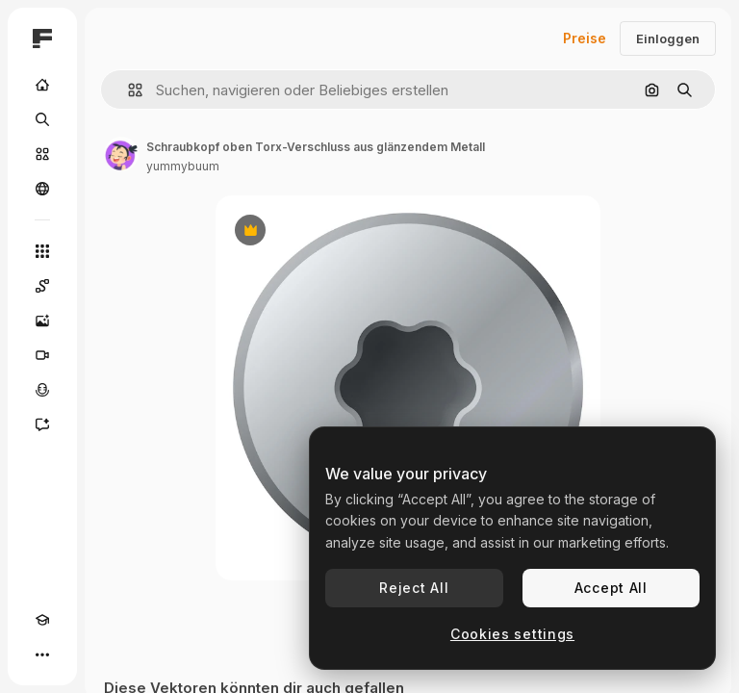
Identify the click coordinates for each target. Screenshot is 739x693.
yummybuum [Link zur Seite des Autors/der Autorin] (182, 166)
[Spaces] (42, 285)
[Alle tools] (42, 251)
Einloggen (668, 38)
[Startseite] (42, 84)
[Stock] (42, 154)
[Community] (42, 188)
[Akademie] (42, 619)
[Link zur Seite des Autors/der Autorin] (121, 154)
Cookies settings (512, 634)
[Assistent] (42, 424)
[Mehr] (42, 654)
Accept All (611, 587)
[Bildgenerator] (42, 320)
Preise (584, 38)
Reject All (413, 587)
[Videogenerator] (42, 355)
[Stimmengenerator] (42, 389)
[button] (127, 90)
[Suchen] (42, 119)
